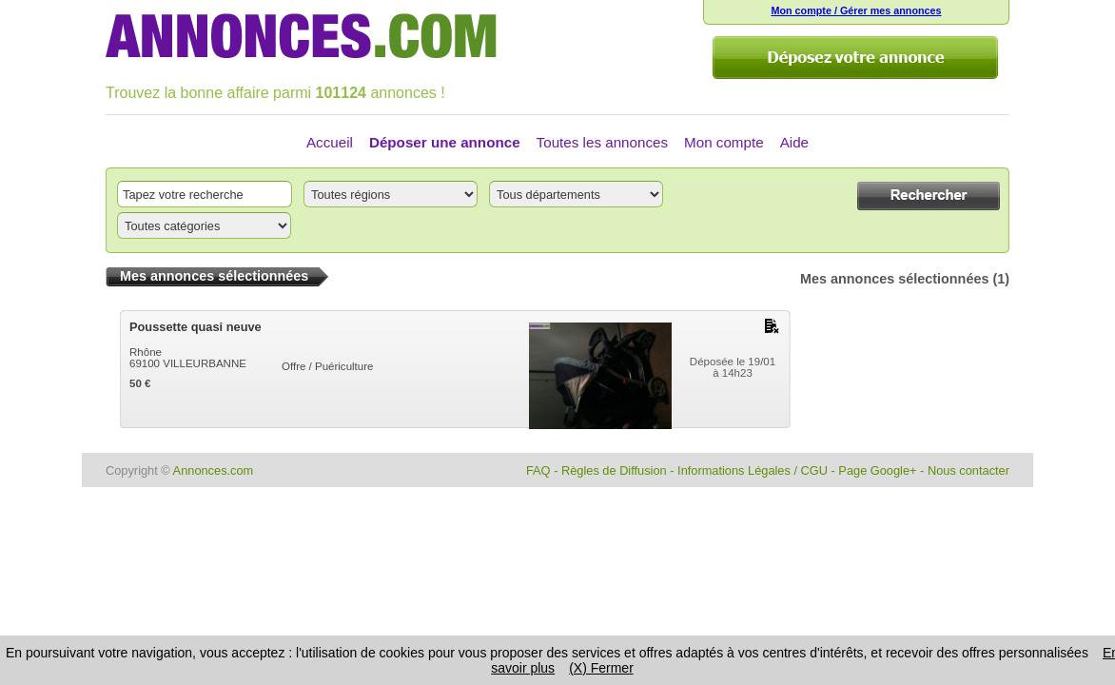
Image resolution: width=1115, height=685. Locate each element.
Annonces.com (213, 470)
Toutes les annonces (602, 142)
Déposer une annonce (444, 142)
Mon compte (724, 142)
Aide (794, 142)
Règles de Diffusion (614, 470)
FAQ (538, 470)
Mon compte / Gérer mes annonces (856, 10)
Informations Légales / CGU (752, 470)
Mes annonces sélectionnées (894, 278)
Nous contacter (968, 470)
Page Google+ (877, 470)
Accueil (329, 142)
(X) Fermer (601, 667)
